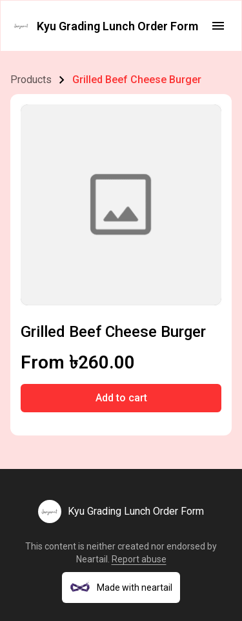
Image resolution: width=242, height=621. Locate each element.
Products (31, 79)
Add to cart (121, 398)
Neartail (92, 559)
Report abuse (139, 559)
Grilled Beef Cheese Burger (136, 79)
